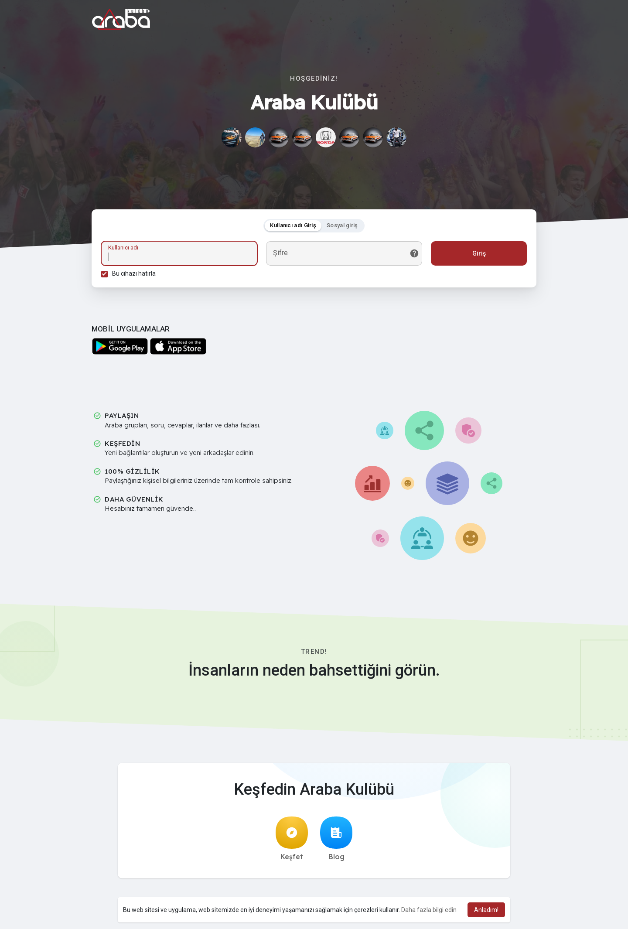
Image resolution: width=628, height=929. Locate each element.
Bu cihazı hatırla (135, 274)
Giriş (478, 254)
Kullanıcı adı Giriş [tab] (293, 226)
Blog (336, 841)
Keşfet (292, 841)
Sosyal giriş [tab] (342, 226)
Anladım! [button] (486, 909)
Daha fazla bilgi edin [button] (429, 909)
